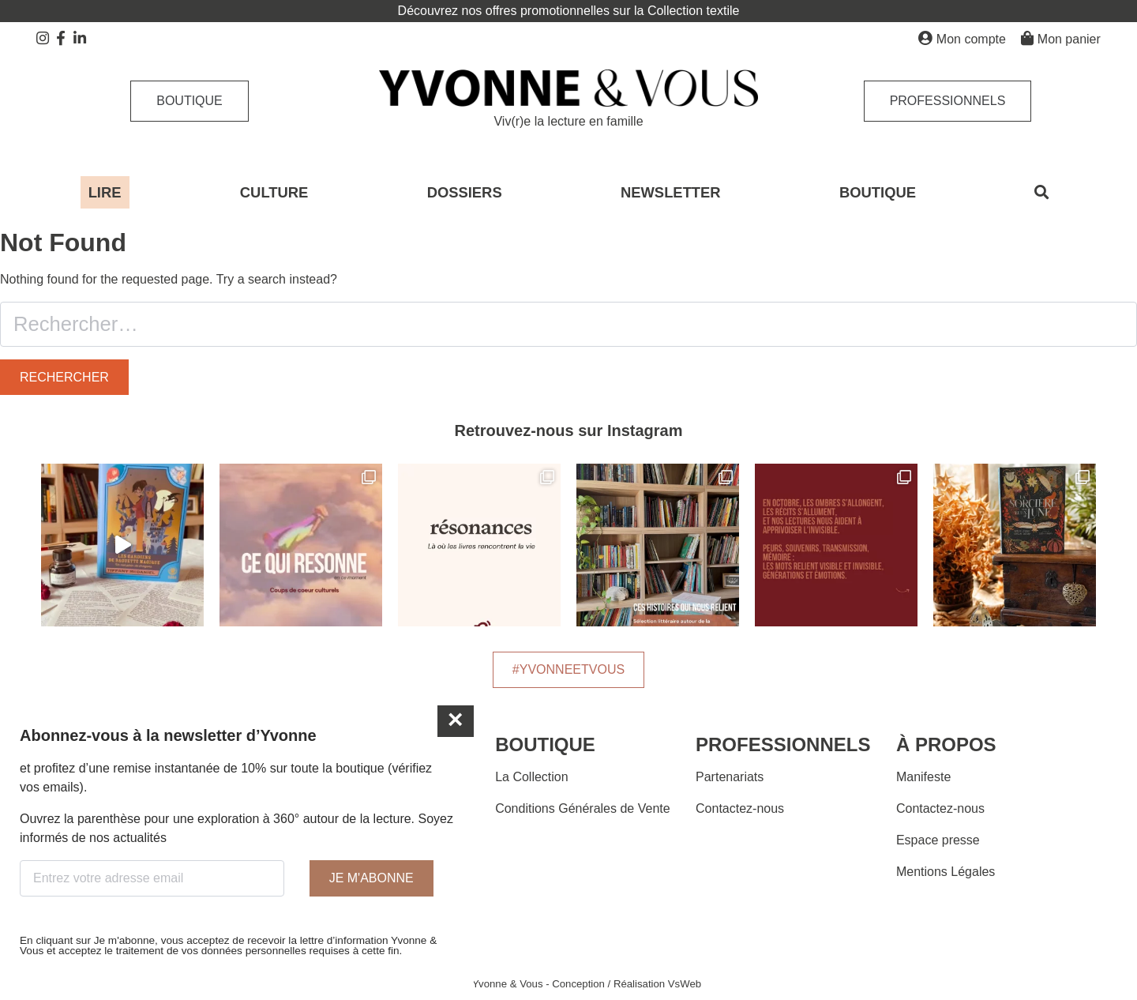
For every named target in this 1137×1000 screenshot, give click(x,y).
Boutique (189, 100)
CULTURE (274, 192)
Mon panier (1061, 38)
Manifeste (923, 777)
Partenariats (730, 777)
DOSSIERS (464, 192)
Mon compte (962, 38)
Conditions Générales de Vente (582, 808)
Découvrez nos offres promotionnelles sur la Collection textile (569, 10)
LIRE (105, 192)
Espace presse (938, 840)
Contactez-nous (740, 808)
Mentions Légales (945, 871)
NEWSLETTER (671, 192)
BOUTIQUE (877, 192)
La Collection (531, 777)
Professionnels (948, 100)
